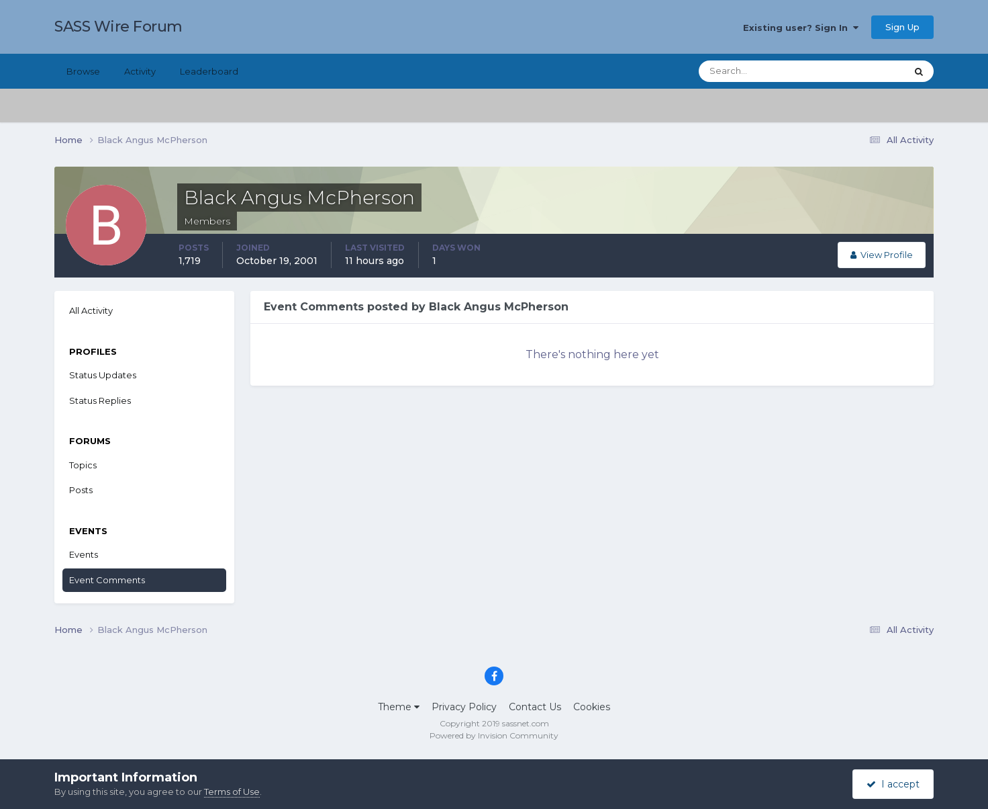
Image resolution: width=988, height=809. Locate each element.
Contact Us (535, 707)
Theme (398, 707)
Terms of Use (232, 791)
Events (83, 554)
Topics (83, 465)
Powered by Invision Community (494, 735)
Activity (140, 71)
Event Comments (107, 579)
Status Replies (100, 400)
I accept (893, 784)
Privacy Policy (464, 707)
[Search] (759, 71)
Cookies (591, 707)
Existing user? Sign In (800, 27)
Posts (81, 489)
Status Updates (102, 375)
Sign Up (902, 27)
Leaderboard (209, 71)
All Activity (91, 310)
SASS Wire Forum (118, 26)
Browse (83, 71)
